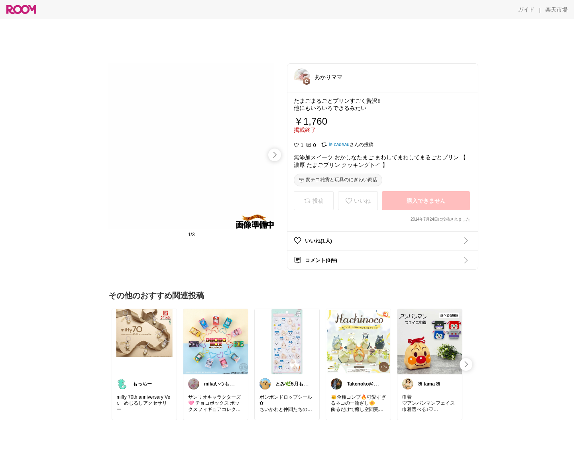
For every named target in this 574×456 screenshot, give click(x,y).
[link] (144, 341)
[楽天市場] (556, 9)
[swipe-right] (274, 155)
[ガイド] (526, 9)
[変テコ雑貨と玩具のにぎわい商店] (338, 180)
